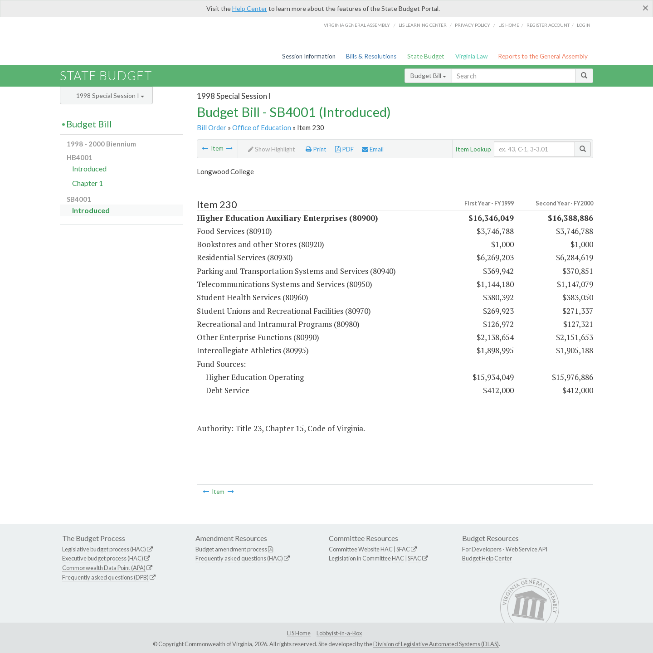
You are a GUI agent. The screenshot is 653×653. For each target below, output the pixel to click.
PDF (344, 149)
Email (373, 149)
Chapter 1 (87, 183)
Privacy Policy (472, 25)
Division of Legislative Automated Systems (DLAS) (436, 644)
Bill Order (211, 127)
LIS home (508, 25)
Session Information (309, 56)
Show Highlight (271, 149)
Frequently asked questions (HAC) (239, 558)
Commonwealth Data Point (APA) (104, 567)
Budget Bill (428, 75)
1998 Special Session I (110, 95)
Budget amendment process (231, 549)
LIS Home (299, 633)
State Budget (425, 56)
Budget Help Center (487, 558)
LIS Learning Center (423, 25)
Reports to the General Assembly (543, 56)
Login (583, 25)
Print (316, 149)
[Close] (645, 8)
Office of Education (261, 127)
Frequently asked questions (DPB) (105, 577)
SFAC (403, 549)
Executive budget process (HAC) (102, 558)
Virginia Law (471, 56)
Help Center (249, 8)
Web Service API (526, 549)
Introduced (89, 168)
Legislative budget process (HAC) (104, 549)
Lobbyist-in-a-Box (339, 633)
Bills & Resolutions (371, 56)
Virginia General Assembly (357, 25)
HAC (386, 549)
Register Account (548, 25)
